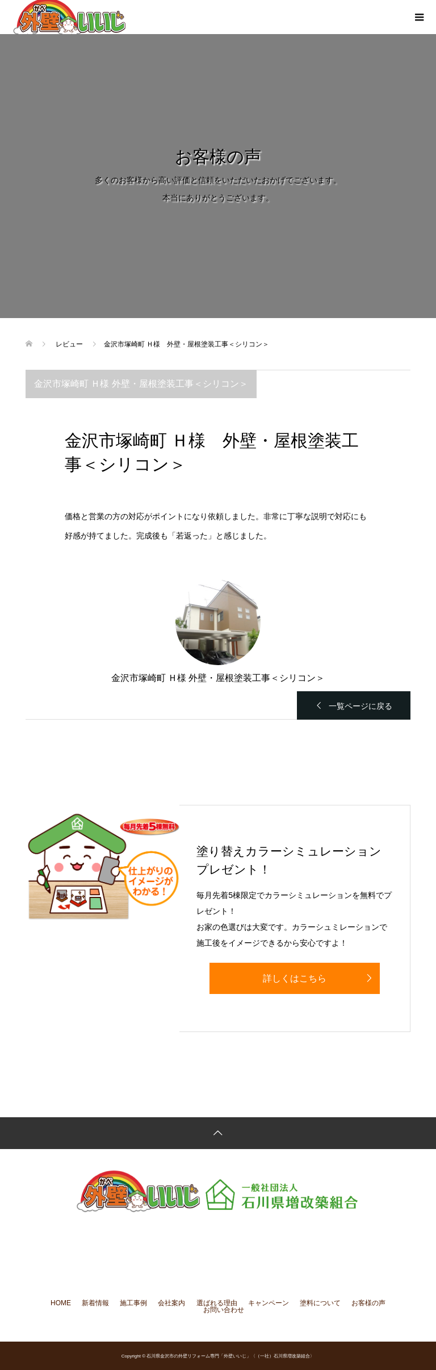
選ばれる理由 (216, 1303)
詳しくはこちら (294, 978)
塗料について (320, 1303)
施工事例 (133, 1303)
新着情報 (95, 1303)
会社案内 (171, 1303)
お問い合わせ (223, 1310)
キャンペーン (268, 1303)
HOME (61, 1303)
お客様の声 (368, 1303)
